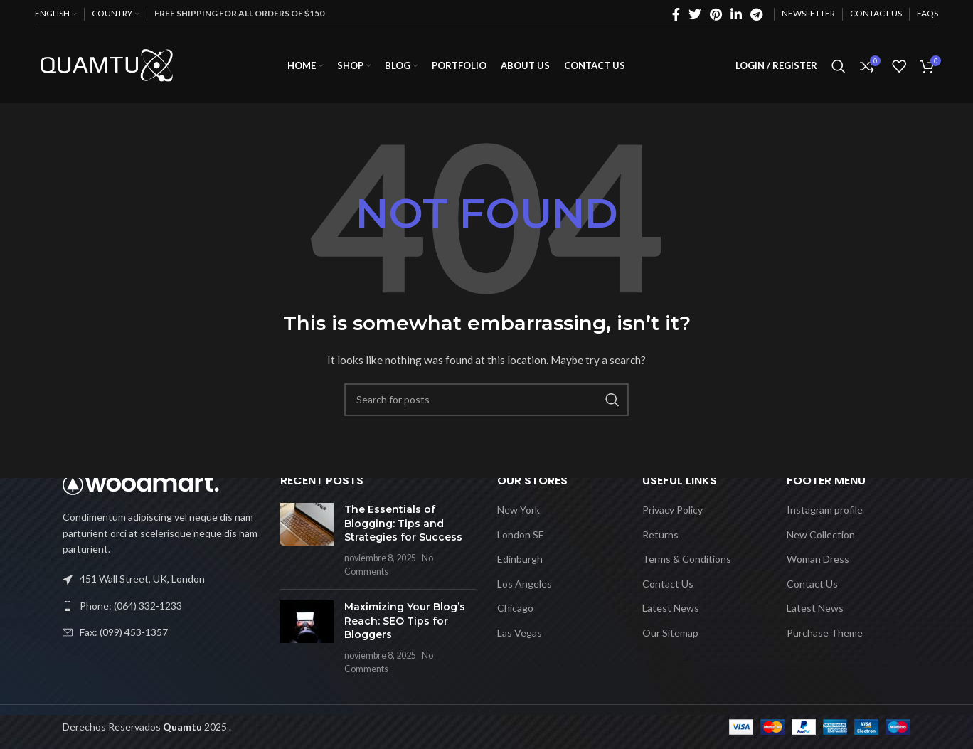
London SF (520, 534)
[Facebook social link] (676, 14)
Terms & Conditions (686, 559)
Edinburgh (520, 559)
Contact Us (667, 584)
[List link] (161, 606)
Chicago (515, 608)
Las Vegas (519, 633)
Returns (660, 534)
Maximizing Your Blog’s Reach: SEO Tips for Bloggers (404, 620)
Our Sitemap (670, 633)
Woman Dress (818, 559)
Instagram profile (825, 510)
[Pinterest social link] (716, 14)
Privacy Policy (672, 510)
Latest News (670, 608)
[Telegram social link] (756, 14)
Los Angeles (524, 584)
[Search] (838, 66)
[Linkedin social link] (736, 14)
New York (518, 510)
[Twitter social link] (695, 14)
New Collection (821, 534)
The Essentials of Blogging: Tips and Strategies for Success (403, 523)
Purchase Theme (825, 633)
